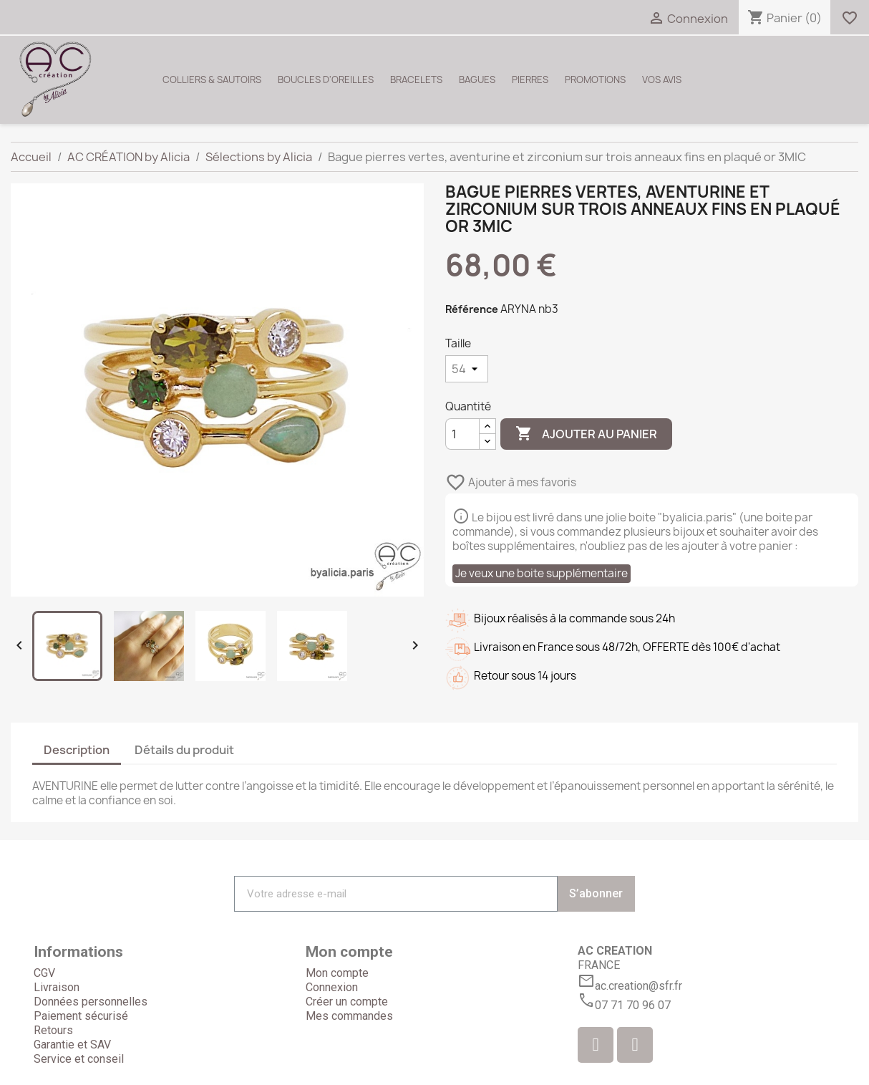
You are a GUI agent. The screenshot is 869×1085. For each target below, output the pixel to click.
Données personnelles (90, 1001)
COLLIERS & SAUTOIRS (211, 79)
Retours (53, 1030)
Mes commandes (349, 1016)
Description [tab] (77, 750)
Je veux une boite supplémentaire (541, 573)
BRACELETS (416, 79)
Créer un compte (347, 1001)
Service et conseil (79, 1059)
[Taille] (466, 368)
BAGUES (477, 79)
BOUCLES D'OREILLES (326, 79)
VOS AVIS (661, 79)
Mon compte (337, 973)
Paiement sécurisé (81, 1016)
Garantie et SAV (72, 1044)
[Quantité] (462, 434)
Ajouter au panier (586, 434)
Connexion (332, 987)
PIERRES (530, 79)
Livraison (56, 987)
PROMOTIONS (595, 79)
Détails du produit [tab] (184, 750)
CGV (44, 973)
